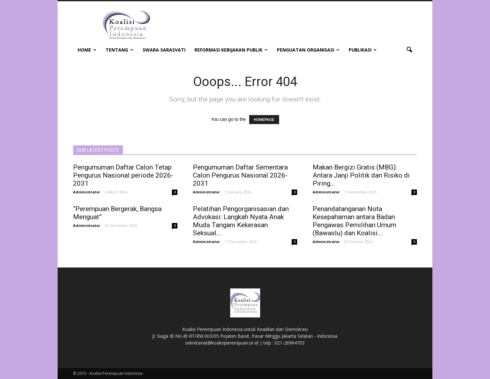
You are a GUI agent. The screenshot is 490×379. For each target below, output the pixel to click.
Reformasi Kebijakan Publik (231, 50)
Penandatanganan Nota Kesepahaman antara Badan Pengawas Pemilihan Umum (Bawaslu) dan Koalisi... (354, 221)
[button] (409, 50)
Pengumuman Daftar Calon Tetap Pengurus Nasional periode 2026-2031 (123, 175)
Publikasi (363, 50)
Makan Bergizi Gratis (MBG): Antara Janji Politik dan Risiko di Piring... (361, 175)
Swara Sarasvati (164, 50)
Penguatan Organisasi (308, 50)
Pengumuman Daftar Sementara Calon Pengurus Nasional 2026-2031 (240, 175)
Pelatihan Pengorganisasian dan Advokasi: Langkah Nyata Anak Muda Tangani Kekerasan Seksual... (241, 221)
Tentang (119, 50)
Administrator (86, 192)
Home (87, 50)
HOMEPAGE (264, 119)
